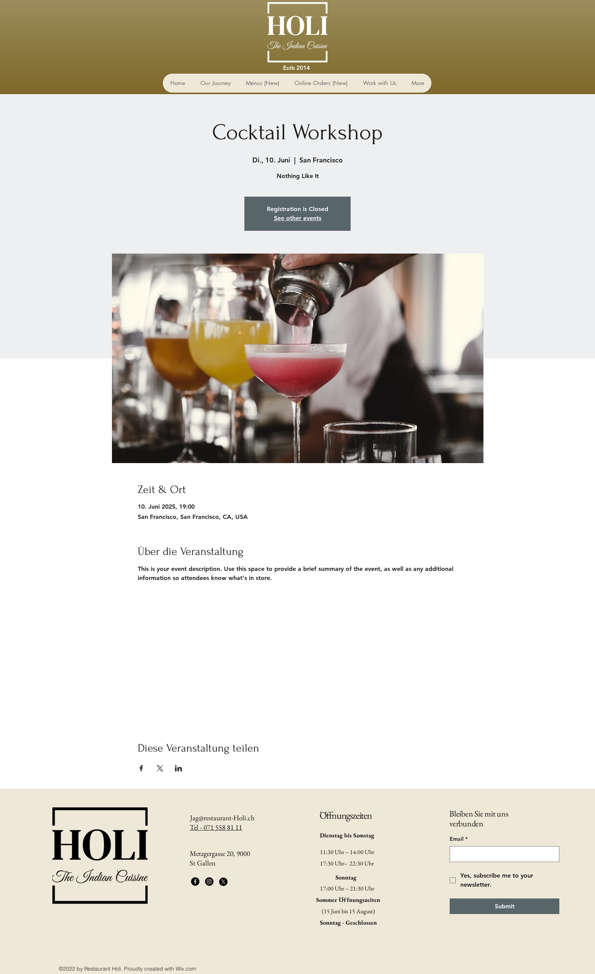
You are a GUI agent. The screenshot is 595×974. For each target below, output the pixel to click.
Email (459, 839)
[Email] (502, 854)
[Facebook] (195, 881)
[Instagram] (209, 881)
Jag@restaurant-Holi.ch (222, 818)
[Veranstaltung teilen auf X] (160, 768)
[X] (223, 881)
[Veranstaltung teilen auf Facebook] (141, 768)
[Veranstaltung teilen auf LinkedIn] (178, 768)
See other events (297, 218)
